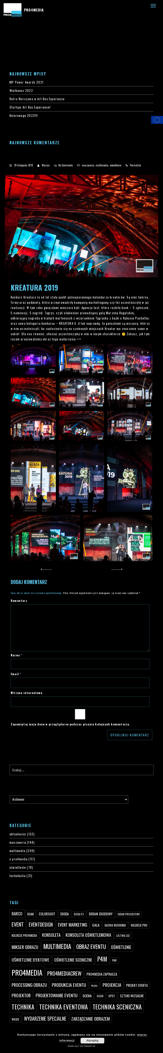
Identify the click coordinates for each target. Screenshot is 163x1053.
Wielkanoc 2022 (21, 90)
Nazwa (16, 655)
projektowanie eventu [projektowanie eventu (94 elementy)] (56, 995)
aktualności (18, 834)
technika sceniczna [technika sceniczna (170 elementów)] (117, 1006)
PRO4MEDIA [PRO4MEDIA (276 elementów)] (27, 972)
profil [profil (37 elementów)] (94, 986)
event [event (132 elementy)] (18, 924)
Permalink (135, 165)
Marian (46, 165)
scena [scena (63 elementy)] (87, 995)
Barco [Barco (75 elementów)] (17, 914)
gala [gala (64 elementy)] (96, 925)
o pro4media (19, 859)
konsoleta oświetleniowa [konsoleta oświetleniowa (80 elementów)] (88, 935)
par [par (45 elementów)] (114, 960)
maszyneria (88, 165)
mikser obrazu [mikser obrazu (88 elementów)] (25, 947)
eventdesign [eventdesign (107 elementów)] (41, 924)
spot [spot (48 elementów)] (111, 995)
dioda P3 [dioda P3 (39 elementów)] (79, 914)
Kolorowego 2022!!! (24, 115)
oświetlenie (115, 165)
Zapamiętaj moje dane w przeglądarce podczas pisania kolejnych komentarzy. (70, 724)
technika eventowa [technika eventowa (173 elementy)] (63, 1006)
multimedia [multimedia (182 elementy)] (57, 946)
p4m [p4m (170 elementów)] (102, 958)
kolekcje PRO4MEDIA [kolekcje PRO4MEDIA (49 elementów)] (24, 935)
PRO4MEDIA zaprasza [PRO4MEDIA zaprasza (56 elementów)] (101, 974)
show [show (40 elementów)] (100, 996)
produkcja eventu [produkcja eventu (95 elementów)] (69, 984)
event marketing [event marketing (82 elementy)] (72, 924)
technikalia (18, 875)
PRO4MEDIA (34, 9)
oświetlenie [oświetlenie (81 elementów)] (121, 947)
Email (16, 674)
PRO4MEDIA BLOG (12, 51)
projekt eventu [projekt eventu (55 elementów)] (137, 985)
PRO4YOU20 (9, 40)
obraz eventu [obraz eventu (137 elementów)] (91, 947)
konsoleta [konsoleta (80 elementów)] (51, 935)
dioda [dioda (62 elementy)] (64, 913)
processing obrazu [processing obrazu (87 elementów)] (29, 985)
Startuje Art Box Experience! (30, 107)
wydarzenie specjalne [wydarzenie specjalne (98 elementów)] (45, 1018)
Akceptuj (92, 1040)
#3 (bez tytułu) (11, 30)
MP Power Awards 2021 (26, 82)
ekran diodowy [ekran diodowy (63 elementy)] (101, 914)
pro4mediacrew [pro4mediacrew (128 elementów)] (64, 973)
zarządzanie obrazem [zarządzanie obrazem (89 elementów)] (90, 1018)
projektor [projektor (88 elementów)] (21, 995)
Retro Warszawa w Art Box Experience (37, 98)
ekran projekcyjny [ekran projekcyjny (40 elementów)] (129, 914)
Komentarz (19, 601)
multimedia (102, 165)
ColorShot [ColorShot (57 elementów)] (47, 913)
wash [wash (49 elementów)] (15, 1019)
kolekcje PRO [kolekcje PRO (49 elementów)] (139, 925)
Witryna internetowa (26, 693)
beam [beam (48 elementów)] (30, 914)
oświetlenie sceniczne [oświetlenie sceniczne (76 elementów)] (73, 960)
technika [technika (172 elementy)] (23, 1006)
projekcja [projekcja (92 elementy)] (112, 984)
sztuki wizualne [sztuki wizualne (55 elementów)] (132, 995)
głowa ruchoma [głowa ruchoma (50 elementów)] (115, 925)
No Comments (65, 165)
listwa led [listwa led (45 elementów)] (123, 935)
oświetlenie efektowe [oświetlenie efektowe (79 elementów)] (30, 960)
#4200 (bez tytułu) (14, 35)
